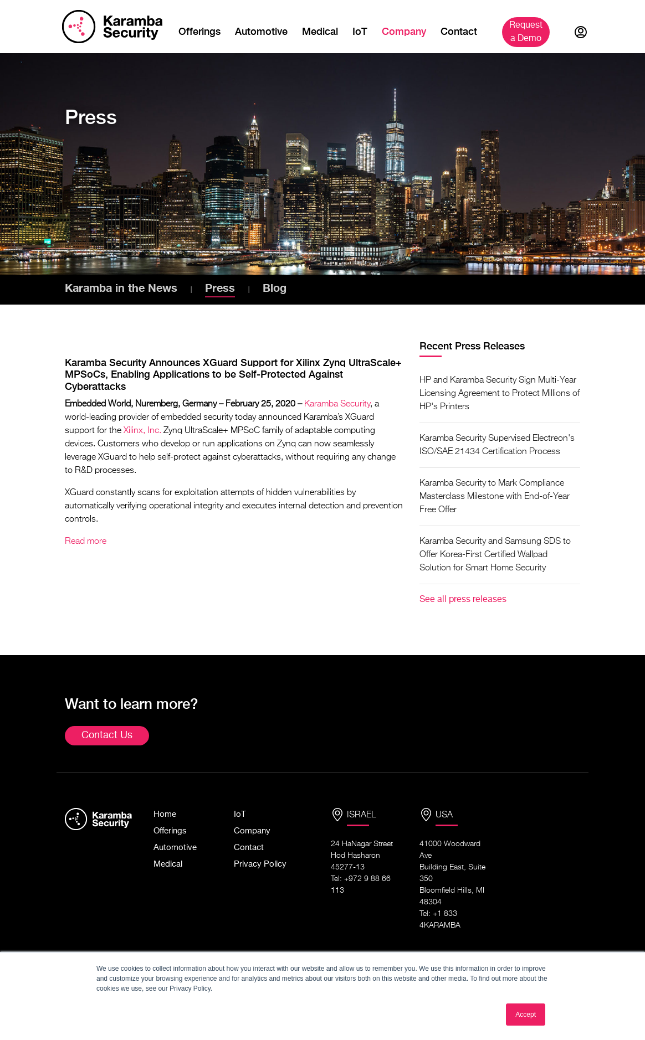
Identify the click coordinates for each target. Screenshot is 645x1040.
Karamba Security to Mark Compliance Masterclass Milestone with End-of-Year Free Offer (494, 496)
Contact (459, 31)
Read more (85, 541)
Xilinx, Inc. (142, 430)
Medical (320, 31)
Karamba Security (337, 404)
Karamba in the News (121, 287)
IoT (359, 31)
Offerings (199, 31)
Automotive (261, 31)
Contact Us (106, 735)
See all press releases (462, 599)
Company (404, 31)
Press (220, 287)
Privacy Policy (260, 864)
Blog (274, 287)
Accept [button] (525, 1014)
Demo (527, 32)
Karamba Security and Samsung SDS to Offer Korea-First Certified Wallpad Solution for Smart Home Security (495, 555)
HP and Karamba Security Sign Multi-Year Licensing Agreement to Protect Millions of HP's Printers (499, 393)
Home (164, 814)
